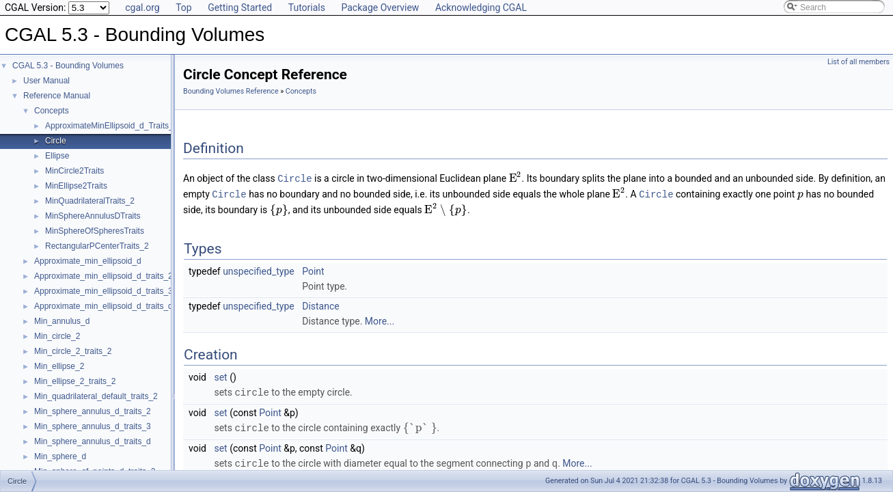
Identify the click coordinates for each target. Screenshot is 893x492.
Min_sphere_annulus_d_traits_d (92, 441)
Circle (55, 141)
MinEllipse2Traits (76, 186)
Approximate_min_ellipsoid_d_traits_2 (103, 276)
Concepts (51, 110)
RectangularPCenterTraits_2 (97, 246)
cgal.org (142, 7)
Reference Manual (56, 95)
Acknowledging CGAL (481, 7)
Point (313, 269)
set (220, 375)
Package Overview (380, 7)
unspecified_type (258, 269)
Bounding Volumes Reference (231, 91)
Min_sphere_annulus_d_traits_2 (92, 411)
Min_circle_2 (57, 336)
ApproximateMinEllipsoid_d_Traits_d (111, 126)
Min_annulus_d (62, 321)
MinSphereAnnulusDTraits (93, 216)
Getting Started (240, 7)
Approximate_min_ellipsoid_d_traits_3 (103, 291)
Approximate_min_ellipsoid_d (87, 261)
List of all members (858, 61)
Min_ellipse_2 (59, 366)
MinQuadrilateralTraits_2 (90, 201)
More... (379, 319)
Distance (321, 304)
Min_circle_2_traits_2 (72, 351)
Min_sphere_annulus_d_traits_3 (92, 426)
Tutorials (306, 7)
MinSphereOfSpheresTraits (94, 231)
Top (184, 7)
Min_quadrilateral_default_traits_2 (96, 396)
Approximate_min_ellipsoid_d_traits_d (103, 306)
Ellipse (57, 156)
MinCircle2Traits (74, 171)
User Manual (46, 80)
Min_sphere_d (60, 456)
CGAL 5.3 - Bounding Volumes (68, 65)
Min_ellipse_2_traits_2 (74, 381)
